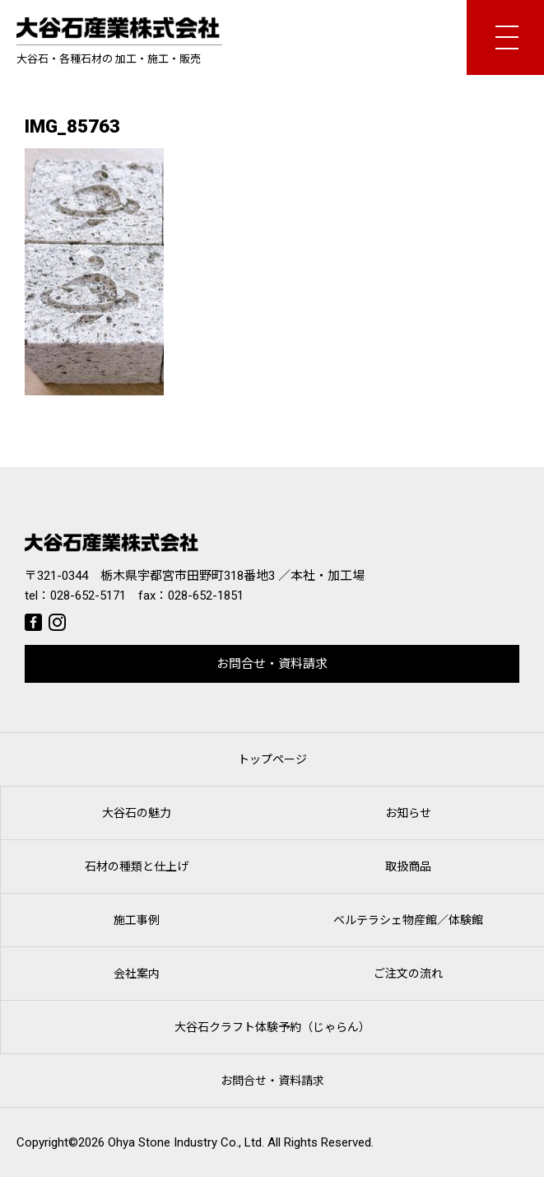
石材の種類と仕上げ (136, 866)
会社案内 (137, 973)
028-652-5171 (88, 595)
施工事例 (137, 920)
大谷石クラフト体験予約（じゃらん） (272, 1027)
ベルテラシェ (408, 920)
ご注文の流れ (408, 973)
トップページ (272, 759)
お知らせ (408, 813)
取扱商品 (408, 866)
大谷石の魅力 (136, 813)
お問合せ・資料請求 (272, 663)
